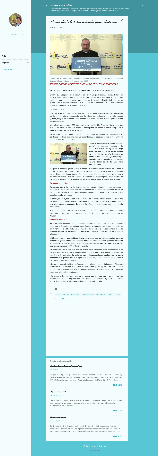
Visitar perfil (15, 34)
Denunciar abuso (8, 69)
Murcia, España (67, 299)
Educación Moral (88, 294)
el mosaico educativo (61, 5)
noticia (117, 294)
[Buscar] (142, 6)
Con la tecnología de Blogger (95, 446)
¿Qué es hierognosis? (58, 391)
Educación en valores (71, 294)
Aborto (58, 294)
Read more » (118, 385)
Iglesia (110, 294)
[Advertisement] (143, 49)
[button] (122, 20)
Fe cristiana (100, 294)
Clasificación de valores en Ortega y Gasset (66, 366)
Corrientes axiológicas (58, 417)
